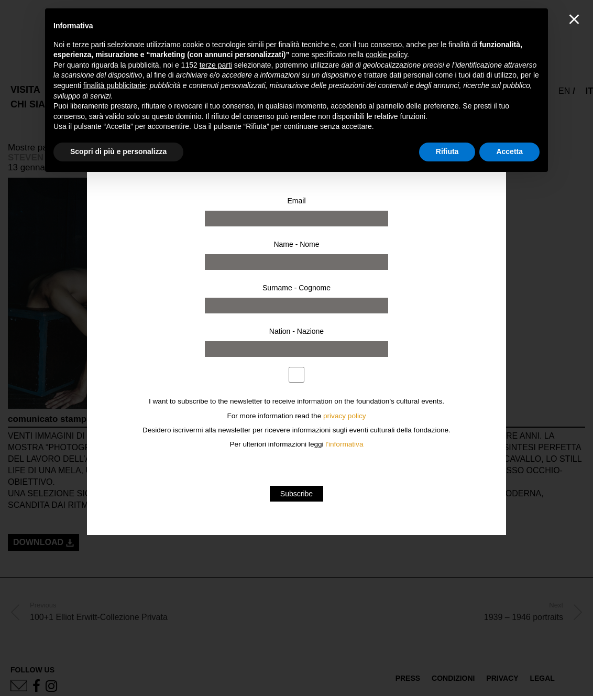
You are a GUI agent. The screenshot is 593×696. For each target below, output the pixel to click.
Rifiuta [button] (447, 151)
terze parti (216, 65)
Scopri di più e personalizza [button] (118, 151)
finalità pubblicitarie (114, 85)
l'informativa (344, 444)
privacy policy (344, 416)
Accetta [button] (509, 151)
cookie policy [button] (386, 54)
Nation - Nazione (296, 331)
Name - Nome (296, 244)
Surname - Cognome (296, 288)
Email (296, 201)
